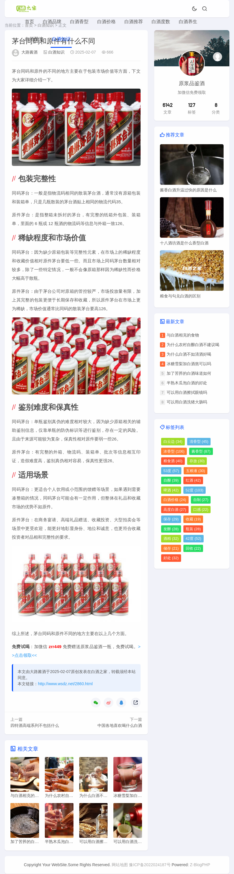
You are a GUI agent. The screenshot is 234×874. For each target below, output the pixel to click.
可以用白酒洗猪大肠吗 (187, 402)
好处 (171, 558)
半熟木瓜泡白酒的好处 (187, 383)
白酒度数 (161, 21)
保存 (171, 519)
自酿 (171, 480)
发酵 (171, 529)
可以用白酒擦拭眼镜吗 (187, 392)
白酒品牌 (52, 21)
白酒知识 (61, 38)
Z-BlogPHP (200, 865)
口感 (201, 509)
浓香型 (174, 451)
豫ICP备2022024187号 (149, 865)
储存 (171, 548)
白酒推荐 (133, 21)
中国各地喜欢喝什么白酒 (119, 725)
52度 (194, 490)
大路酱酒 (29, 52)
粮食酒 (173, 461)
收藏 (193, 519)
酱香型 (201, 451)
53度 (171, 471)
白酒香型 (79, 21)
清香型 (199, 441)
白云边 (173, 441)
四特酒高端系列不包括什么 (34, 725)
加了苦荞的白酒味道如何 (189, 373)
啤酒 (171, 490)
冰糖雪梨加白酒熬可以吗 (189, 363)
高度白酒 (174, 509)
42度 (193, 538)
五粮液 (195, 471)
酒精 (171, 538)
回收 (193, 548)
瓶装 (193, 529)
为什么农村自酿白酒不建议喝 (193, 344)
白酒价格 (106, 21)
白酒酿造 (34, 38)
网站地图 (120, 865)
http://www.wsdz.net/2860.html (65, 683)
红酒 (193, 480)
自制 (201, 500)
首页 (29, 21)
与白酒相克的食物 (183, 335)
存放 (197, 461)
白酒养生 (188, 21)
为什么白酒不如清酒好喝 (189, 354)
